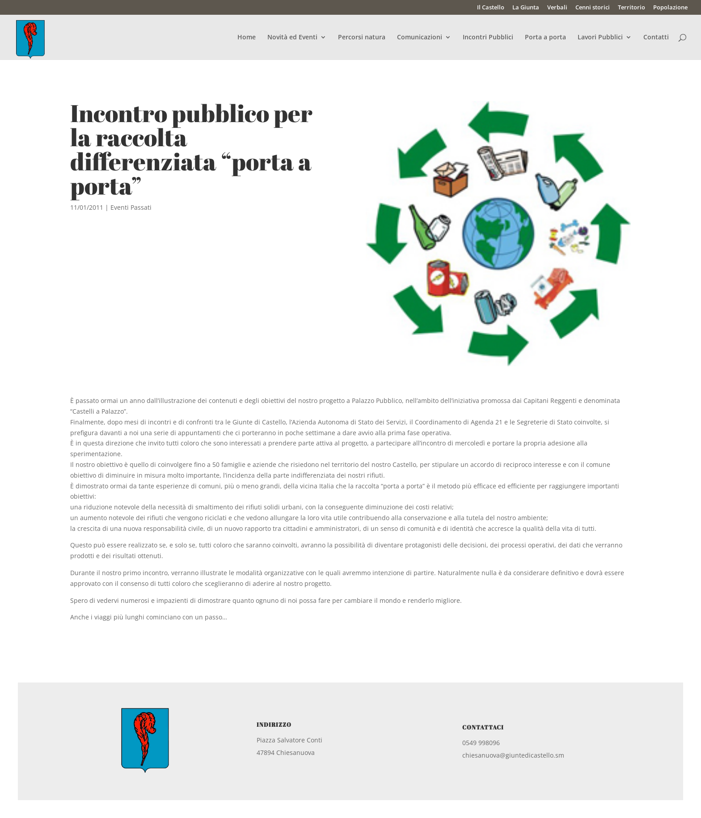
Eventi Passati (131, 207)
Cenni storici (592, 7)
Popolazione (670, 7)
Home (246, 37)
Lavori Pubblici (600, 37)
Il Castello (490, 7)
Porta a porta (545, 37)
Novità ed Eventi (292, 37)
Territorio (631, 7)
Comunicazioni (419, 37)
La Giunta (525, 7)
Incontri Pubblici (488, 37)
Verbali (557, 7)
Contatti (656, 37)
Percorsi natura (361, 37)
